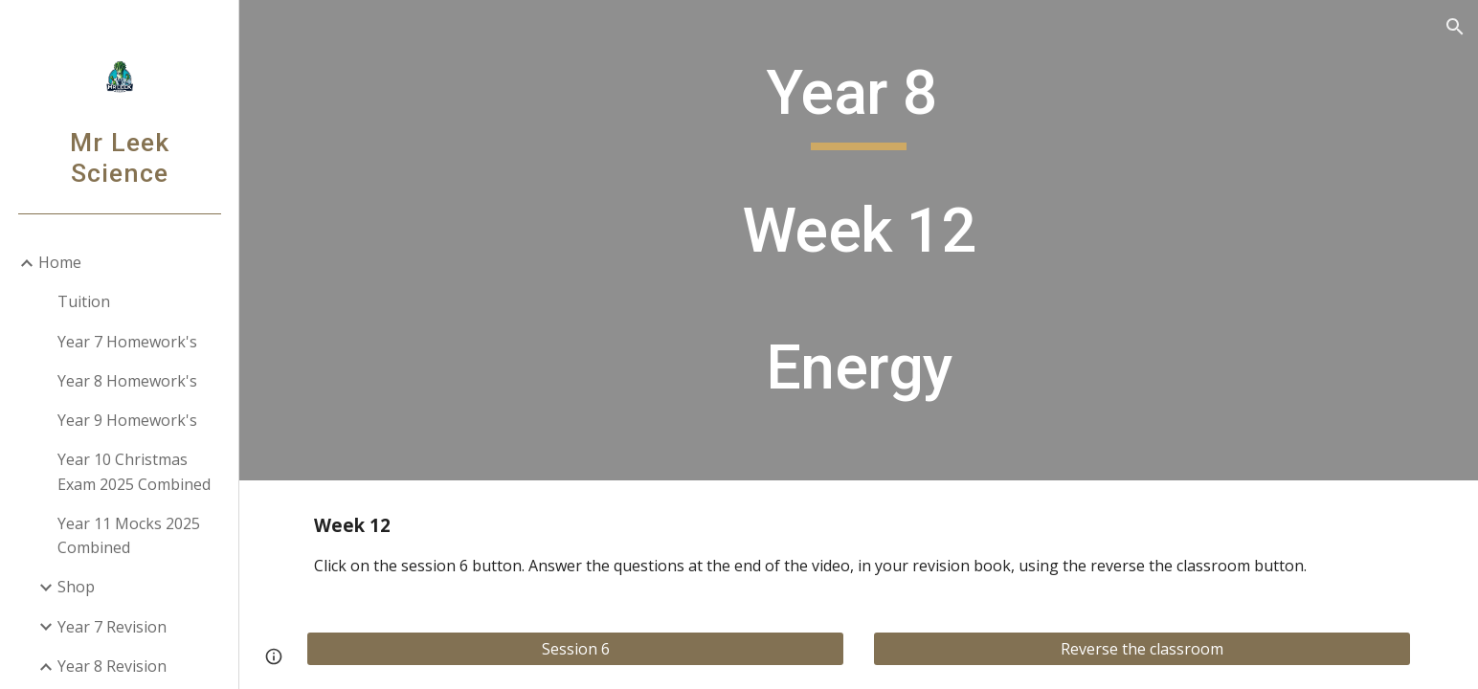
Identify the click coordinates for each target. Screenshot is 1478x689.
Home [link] (59, 262)
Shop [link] (76, 586)
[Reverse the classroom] (1142, 649)
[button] (1455, 27)
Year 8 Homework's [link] (127, 380)
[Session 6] (575, 649)
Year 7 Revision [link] (112, 626)
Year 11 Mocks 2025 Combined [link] (128, 535)
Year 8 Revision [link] (112, 666)
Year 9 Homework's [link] (127, 420)
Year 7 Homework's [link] (127, 341)
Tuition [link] (83, 301)
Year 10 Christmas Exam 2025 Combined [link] (134, 471)
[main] (858, 240)
